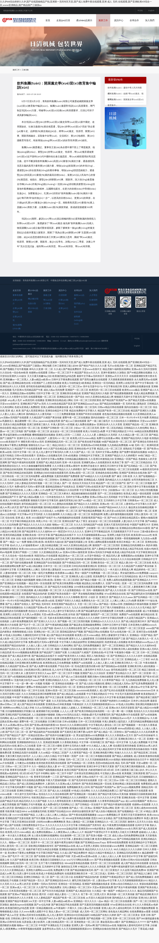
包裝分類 (32, 316)
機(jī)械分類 (33, 311)
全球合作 (148, 20)
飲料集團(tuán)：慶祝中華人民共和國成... (125, 101)
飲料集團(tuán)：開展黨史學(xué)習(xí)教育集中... (126, 113)
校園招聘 (93, 317)
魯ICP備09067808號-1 (99, 361)
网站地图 (47, 378)
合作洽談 (78, 324)
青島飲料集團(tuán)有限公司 (36, 293)
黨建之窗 (47, 307)
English (151, 11)
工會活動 (25, 82)
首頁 (62, 20)
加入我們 (64, 32)
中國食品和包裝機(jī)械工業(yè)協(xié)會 (69, 293)
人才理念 (93, 307)
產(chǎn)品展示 (99, 20)
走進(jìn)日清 (77, 20)
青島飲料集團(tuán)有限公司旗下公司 (18, 11)
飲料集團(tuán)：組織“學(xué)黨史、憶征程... (125, 107)
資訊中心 (133, 20)
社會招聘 (93, 312)
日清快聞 (63, 307)
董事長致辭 (18, 307)
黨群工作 (117, 20)
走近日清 (17, 303)
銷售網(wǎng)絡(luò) (78, 332)
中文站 (140, 11)
